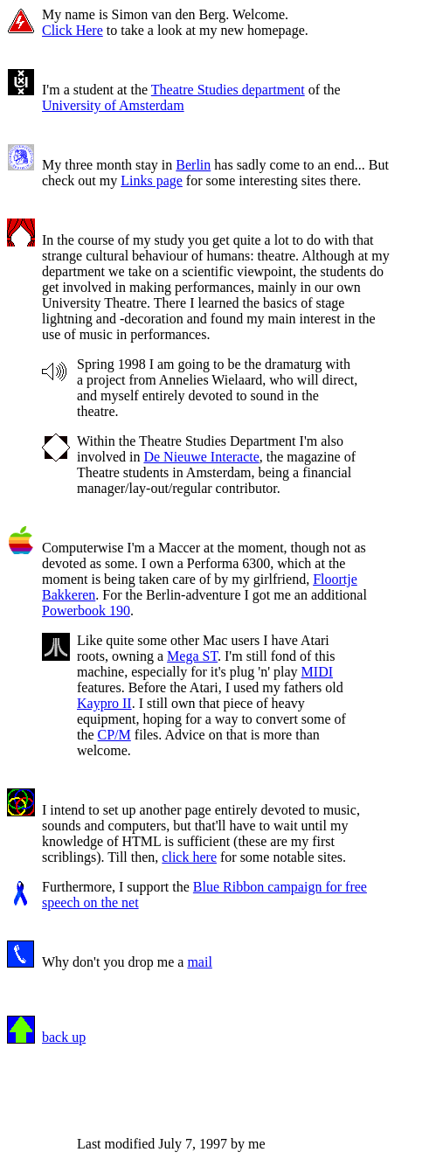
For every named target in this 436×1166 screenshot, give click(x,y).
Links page (152, 180)
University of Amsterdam (113, 105)
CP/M (114, 734)
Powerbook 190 (86, 610)
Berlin (193, 164)
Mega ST (192, 656)
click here (189, 857)
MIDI (317, 671)
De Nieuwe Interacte (201, 456)
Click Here (72, 30)
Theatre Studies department (228, 89)
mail (199, 961)
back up (64, 1037)
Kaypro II (104, 703)
